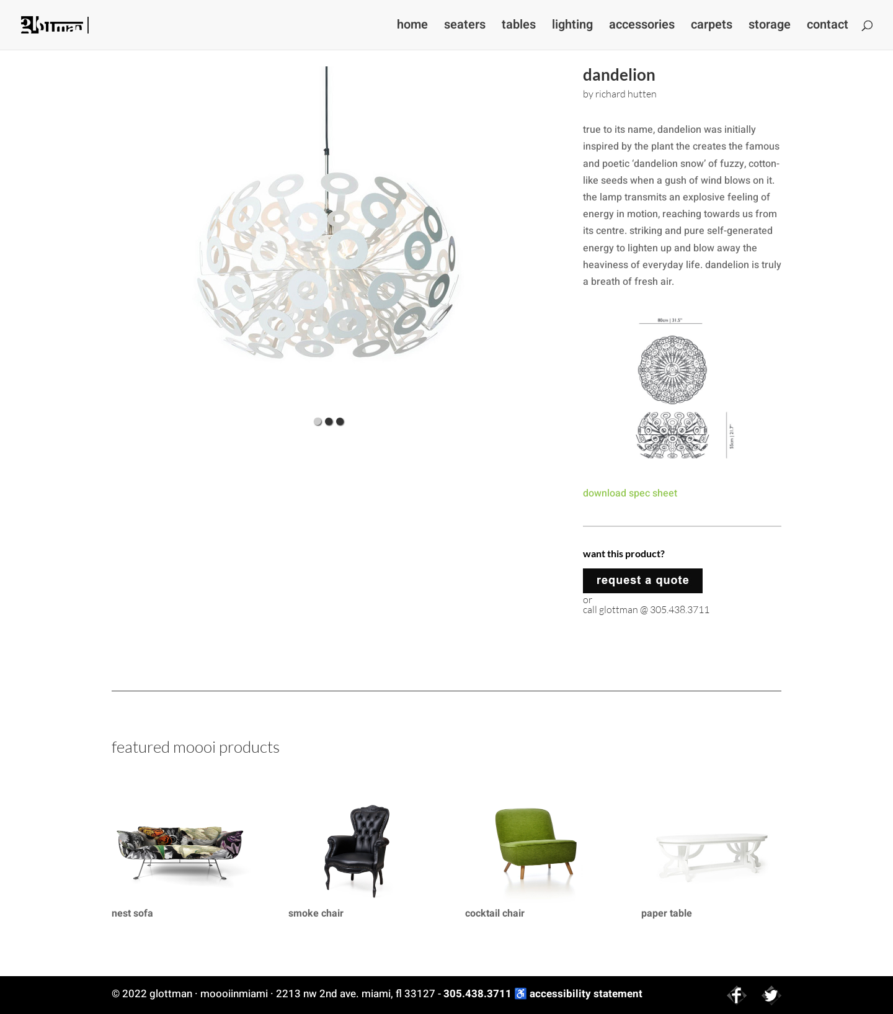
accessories (642, 27)
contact (827, 27)
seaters (465, 27)
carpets (711, 27)
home (412, 27)
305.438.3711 (477, 994)
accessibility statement (586, 994)
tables (519, 27)
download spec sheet (630, 493)
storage (770, 27)
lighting (572, 27)
